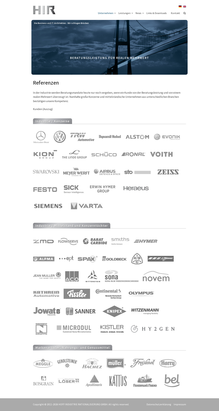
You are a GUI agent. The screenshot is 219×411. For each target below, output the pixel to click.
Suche (184, 13)
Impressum (180, 404)
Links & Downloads (156, 13)
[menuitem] (179, 6)
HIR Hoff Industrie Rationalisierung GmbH (44, 10)
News (139, 13)
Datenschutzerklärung (158, 404)
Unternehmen (107, 13)
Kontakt (175, 13)
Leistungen (125, 13)
